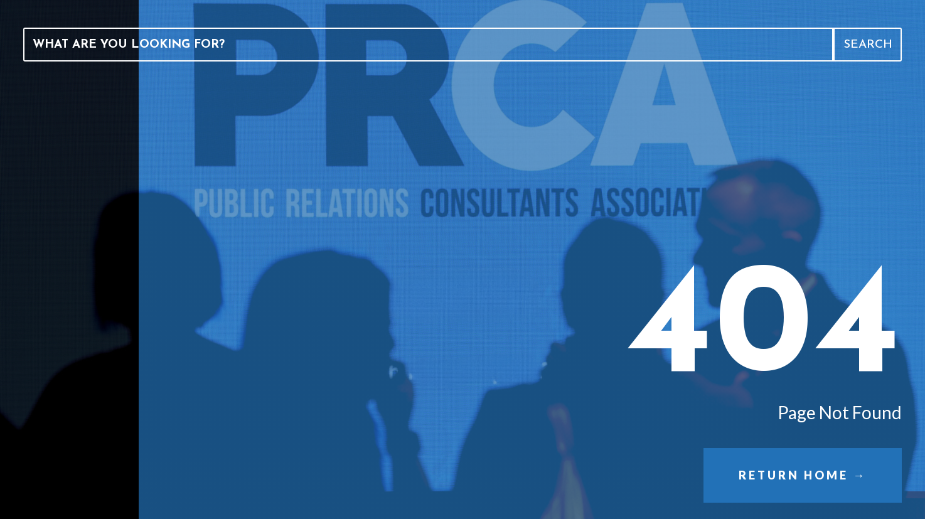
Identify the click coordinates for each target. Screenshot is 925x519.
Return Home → (803, 475)
